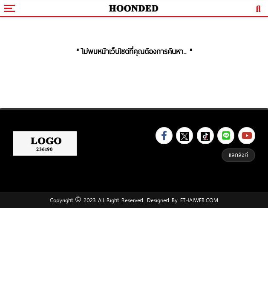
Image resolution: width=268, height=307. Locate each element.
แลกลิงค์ (238, 155)
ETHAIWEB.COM (198, 200)
